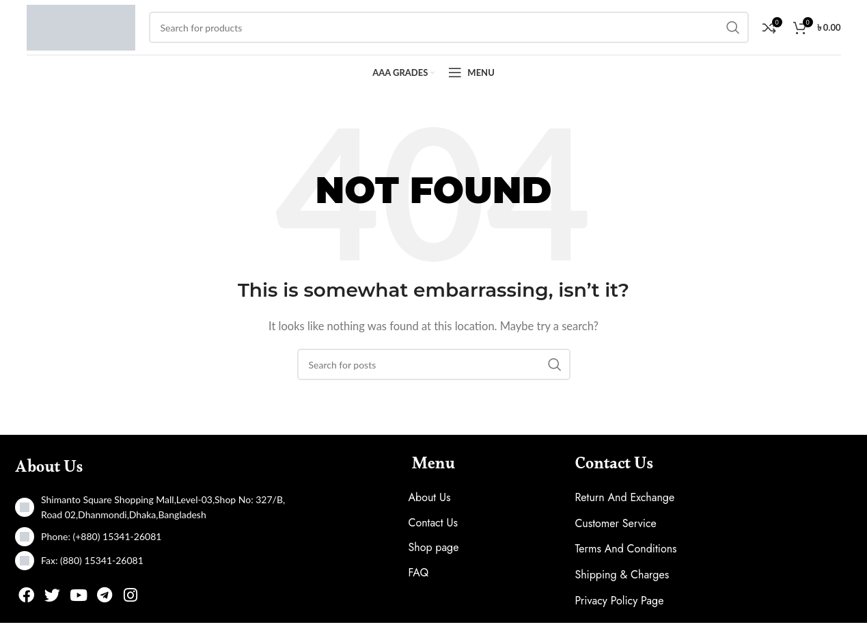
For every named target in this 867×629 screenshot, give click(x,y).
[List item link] (153, 542)
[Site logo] (81, 29)
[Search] (433, 370)
